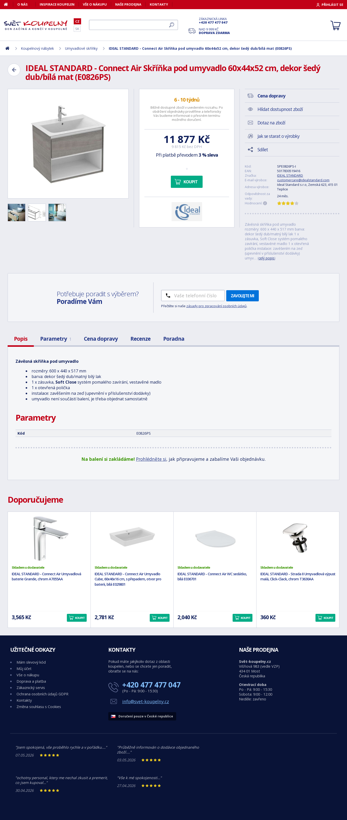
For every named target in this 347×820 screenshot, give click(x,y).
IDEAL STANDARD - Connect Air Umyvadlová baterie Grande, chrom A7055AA (46, 576)
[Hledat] (133, 25)
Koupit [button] (80, 618)
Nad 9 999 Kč (214, 31)
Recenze (140, 338)
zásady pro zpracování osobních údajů (216, 306)
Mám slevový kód (31, 662)
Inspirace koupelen (57, 4)
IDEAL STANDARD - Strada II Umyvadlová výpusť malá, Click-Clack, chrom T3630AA (297, 576)
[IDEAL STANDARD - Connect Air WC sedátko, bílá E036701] (214, 538)
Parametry (55, 338)
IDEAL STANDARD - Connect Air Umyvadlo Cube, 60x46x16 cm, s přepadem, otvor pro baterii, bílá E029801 (128, 579)
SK (77, 28)
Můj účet (24, 668)
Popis (20, 338)
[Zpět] (14, 69)
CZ (77, 21)
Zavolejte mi (242, 295)
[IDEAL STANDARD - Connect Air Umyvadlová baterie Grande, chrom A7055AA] (49, 538)
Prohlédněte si (151, 459)
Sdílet (263, 149)
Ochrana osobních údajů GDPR (42, 694)
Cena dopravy (101, 338)
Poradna (173, 338)
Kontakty (159, 4)
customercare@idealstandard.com (303, 180)
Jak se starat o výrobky (278, 136)
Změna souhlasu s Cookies (39, 706)
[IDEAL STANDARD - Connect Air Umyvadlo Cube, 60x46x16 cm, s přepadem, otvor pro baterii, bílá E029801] (132, 538)
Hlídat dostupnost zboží (280, 109)
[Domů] (8, 4)
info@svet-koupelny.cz (145, 701)
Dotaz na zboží (271, 123)
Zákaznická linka (214, 21)
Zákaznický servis (31, 687)
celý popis (267, 258)
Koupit (191, 182)
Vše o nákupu (95, 4)
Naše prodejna (128, 4)
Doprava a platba (31, 681)
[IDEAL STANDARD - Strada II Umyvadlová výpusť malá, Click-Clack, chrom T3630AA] (297, 538)
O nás (22, 4)
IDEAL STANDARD (290, 175)
